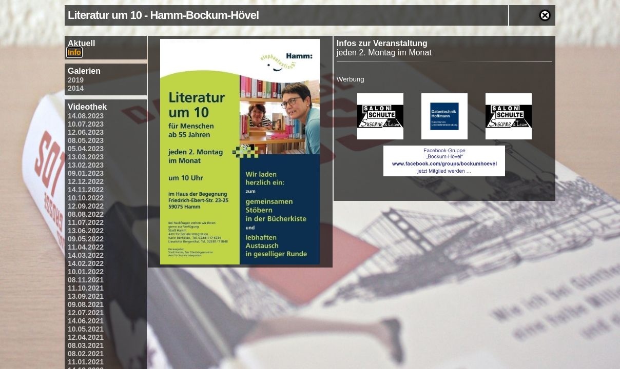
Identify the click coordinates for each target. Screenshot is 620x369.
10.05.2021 (86, 329)
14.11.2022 (86, 190)
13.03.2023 (86, 157)
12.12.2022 (86, 181)
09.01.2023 (86, 173)
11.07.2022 (86, 222)
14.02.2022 (86, 263)
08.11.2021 (86, 280)
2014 (76, 88)
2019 (76, 80)
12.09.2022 (86, 206)
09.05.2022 (86, 239)
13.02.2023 (86, 165)
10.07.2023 (86, 124)
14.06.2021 (86, 321)
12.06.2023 (86, 132)
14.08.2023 (86, 116)
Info (74, 52)
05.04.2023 (86, 149)
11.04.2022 (86, 247)
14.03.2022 (86, 255)
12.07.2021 (86, 313)
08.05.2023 (86, 140)
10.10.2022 (86, 198)
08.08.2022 (86, 214)
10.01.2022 (86, 272)
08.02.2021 (86, 354)
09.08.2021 (86, 304)
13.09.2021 (86, 296)
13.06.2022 (86, 231)
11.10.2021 (86, 288)
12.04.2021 (86, 337)
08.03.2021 (86, 345)
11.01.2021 (86, 362)
